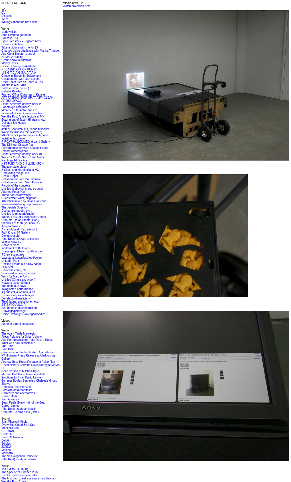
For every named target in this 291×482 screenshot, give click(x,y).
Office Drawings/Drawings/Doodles (23, 314)
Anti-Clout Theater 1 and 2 (18, 53)
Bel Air (5, 125)
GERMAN (7, 431)
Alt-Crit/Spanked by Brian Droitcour (23, 201)
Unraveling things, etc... (16, 173)
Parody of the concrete (15, 185)
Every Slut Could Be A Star (18, 424)
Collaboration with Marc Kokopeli (22, 182)
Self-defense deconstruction (19, 307)
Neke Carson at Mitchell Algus (20, 371)
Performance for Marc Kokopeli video (25, 147)
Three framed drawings (16, 195)
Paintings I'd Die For (14, 160)
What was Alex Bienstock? (18, 343)
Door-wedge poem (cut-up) (18, 273)
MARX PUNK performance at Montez (25, 135)
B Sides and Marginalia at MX (20, 169)
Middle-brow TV (11, 242)
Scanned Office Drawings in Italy (22, 113)
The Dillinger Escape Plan (17, 144)
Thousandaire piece (14, 166)
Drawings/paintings (13, 311)
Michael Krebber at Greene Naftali (23, 374)
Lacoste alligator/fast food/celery (21, 257)
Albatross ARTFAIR (13, 85)
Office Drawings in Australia (18, 66)
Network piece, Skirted (15, 282)
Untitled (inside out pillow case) (21, 264)
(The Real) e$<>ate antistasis (20, 238)
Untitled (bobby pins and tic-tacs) (22, 188)
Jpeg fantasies (10, 226)
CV (3, 12)
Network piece (10, 245)
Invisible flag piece (13, 138)
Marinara (7, 453)
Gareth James (10, 405)
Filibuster (7, 267)
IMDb (4, 19)
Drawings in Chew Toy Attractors (22, 251)
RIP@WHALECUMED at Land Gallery (25, 141)
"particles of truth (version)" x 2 (20, 223)
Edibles (6, 443)
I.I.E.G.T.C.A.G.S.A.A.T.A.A (18, 72)
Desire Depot (9, 176)
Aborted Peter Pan (13, 191)
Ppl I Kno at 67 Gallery (15, 232)
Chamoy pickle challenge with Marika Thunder (30, 50)
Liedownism (9, 31)
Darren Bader (10, 396)
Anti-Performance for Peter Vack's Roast (27, 339)
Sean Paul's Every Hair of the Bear (23, 402)
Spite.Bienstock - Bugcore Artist (21, 41)
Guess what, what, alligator (18, 198)
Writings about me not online (19, 22)
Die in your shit (10, 235)
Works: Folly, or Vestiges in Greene (23, 216)
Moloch (6, 449)
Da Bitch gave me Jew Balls (19, 475)
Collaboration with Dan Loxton (20, 78)
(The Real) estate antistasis (18, 408)
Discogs (6, 15)
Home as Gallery (12, 44)
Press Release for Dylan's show (21, 336)
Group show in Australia (16, 60)
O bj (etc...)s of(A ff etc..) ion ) (20, 412)
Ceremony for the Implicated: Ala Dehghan (28, 352)
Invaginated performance (17, 289)
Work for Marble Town (15, 276)
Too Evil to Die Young (15, 469)
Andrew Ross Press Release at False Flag (28, 361)
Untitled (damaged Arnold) (18, 213)
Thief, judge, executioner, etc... (20, 301)
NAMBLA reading (12, 56)
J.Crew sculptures (12, 254)
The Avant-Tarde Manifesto (18, 333)
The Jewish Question (14, 207)
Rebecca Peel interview (16, 386)
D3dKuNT (7, 434)
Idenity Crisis (9, 63)
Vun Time (7, 346)
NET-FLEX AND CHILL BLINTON (22, 163)
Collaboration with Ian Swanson (21, 179)
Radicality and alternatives (18, 393)
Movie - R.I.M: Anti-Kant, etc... (20, 110)
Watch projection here (77, 6)
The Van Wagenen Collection (19, 456)
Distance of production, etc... (19, 295)
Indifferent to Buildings (15, 248)
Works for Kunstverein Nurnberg (21, 132)
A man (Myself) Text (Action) (19, 229)
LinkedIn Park (10, 260)
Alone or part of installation (18, 323)
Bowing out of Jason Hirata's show (23, 119)
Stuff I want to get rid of (16, 35)
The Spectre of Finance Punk (20, 472)
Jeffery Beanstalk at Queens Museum (25, 129)
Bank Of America (12, 437)
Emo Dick (7, 349)
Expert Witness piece (14, 151)
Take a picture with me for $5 (19, 47)
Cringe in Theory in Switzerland (21, 75)
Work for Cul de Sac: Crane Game (23, 157)
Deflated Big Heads (13, 122)
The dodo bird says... (14, 285)
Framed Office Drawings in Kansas (23, 94)
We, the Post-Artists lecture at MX (22, 116)
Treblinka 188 (10, 428)
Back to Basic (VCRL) (15, 88)
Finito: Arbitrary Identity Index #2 (21, 104)
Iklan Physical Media (14, 421)
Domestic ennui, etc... (15, 270)
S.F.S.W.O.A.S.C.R (13, 304)
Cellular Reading (12, 91)
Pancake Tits (9, 38)
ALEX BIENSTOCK (13, 3)
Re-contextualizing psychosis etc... (23, 204)
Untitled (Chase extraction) (18, 279)
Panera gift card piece (15, 107)
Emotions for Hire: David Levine (21, 377)
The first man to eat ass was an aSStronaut (28, 478)
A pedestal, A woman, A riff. (18, 292)
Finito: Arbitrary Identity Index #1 (21, 154)
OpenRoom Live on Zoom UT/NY (22, 82)
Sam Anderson (10, 399)
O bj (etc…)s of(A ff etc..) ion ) (20, 220)
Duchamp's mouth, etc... (16, 210)
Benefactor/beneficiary (15, 298)
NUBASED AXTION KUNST (19, 69)
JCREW (6, 446)
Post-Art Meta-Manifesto (16, 390)
